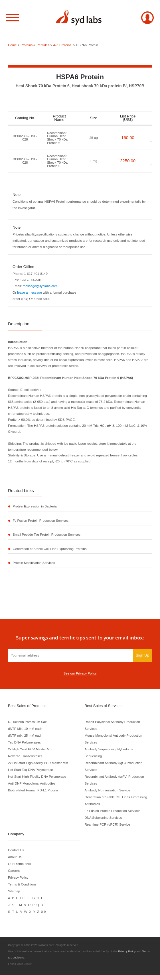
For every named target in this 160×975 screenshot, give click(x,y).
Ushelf (28, 963)
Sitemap (14, 891)
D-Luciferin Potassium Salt (27, 722)
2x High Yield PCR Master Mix (30, 749)
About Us (15, 857)
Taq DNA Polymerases (24, 742)
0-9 (43, 911)
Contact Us (16, 850)
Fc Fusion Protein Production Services (41, 520)
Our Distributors (19, 864)
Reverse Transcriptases (25, 756)
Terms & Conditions (22, 884)
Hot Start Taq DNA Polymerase (30, 769)
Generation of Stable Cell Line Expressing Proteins (50, 549)
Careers (14, 870)
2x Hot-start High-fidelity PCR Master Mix (38, 763)
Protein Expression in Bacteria (35, 506)
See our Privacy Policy (79, 673)
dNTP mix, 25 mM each (25, 735)
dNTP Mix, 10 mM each (25, 728)
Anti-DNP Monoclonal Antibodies (32, 783)
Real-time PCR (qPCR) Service (107, 824)
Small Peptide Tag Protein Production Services (47, 535)
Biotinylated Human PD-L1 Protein (33, 790)
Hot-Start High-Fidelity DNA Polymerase (37, 776)
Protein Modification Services (34, 563)
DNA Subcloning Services (103, 817)
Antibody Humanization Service (107, 790)
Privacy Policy (18, 877)
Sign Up (142, 655)
